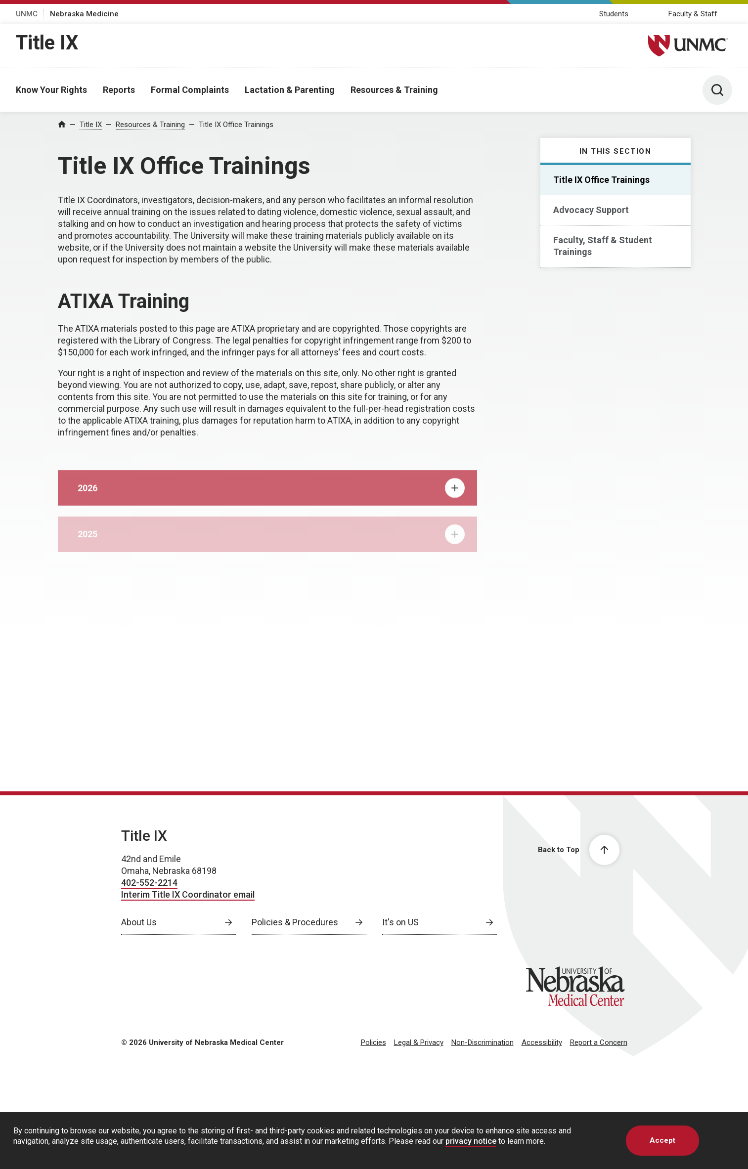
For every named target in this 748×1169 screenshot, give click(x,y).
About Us (139, 922)
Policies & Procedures (295, 922)
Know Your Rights (51, 90)
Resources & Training (394, 90)
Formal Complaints (190, 90)
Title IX (47, 42)
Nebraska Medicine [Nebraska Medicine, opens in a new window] (84, 13)
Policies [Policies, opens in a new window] (373, 1042)
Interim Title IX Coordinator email (188, 894)
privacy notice (470, 1141)
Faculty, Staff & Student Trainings (602, 246)
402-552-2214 (149, 882)
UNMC (27, 13)
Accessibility (542, 1042)
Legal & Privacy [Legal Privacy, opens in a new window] (418, 1042)
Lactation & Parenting (290, 90)
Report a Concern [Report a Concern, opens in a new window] (598, 1042)
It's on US (400, 922)
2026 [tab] (271, 495)
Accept (662, 1140)
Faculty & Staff (692, 13)
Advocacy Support (591, 210)
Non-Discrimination (482, 1042)
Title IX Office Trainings (236, 124)
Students (613, 13)
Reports (119, 90)
